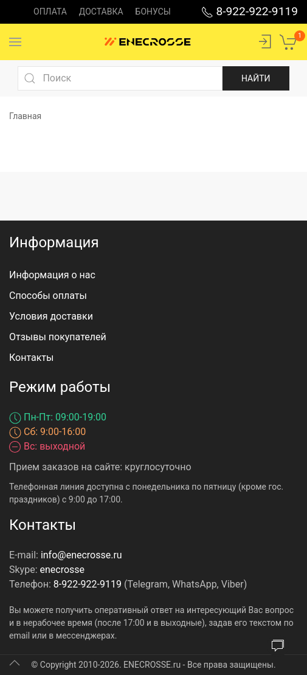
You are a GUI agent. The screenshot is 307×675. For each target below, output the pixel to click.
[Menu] (15, 42)
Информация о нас (52, 275)
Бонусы (153, 11)
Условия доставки (51, 316)
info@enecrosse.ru (81, 555)
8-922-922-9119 (249, 11)
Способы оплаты (48, 295)
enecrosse (62, 569)
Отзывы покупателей (57, 337)
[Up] (14, 663)
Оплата (50, 11)
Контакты (31, 357)
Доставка (101, 11)
